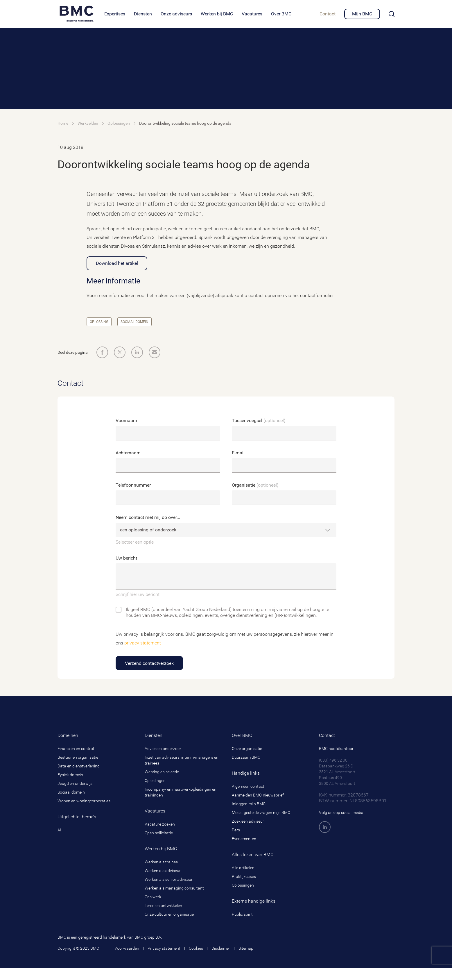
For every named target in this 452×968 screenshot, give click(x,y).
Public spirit (242, 914)
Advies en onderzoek (163, 748)
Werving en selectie (162, 771)
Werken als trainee (161, 862)
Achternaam (128, 453)
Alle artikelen (243, 867)
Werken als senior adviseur (169, 879)
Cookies (196, 948)
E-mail (238, 453)
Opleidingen (155, 780)
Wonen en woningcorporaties (84, 801)
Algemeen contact (248, 786)
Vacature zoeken (160, 824)
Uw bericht (126, 558)
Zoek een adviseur (248, 821)
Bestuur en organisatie (78, 757)
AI (59, 830)
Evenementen (244, 838)
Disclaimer (220, 948)
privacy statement (142, 643)
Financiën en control (76, 748)
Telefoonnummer (133, 485)
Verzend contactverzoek (149, 663)
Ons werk (153, 896)
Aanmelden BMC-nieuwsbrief (258, 795)
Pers (236, 830)
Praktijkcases (244, 876)
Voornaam (126, 420)
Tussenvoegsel (259, 420)
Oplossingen (243, 885)
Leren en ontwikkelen (163, 905)
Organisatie (255, 485)
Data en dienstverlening (79, 766)
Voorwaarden (126, 948)
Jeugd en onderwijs (75, 783)
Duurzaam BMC (246, 757)
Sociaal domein (71, 792)
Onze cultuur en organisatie (169, 914)
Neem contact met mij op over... (148, 517)
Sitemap (245, 948)
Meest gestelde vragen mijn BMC (261, 812)
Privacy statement (164, 948)
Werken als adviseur (163, 870)
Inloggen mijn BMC (249, 803)
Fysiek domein (70, 774)
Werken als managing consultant (174, 888)
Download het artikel (117, 263)
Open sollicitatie (159, 833)
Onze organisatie (247, 748)
